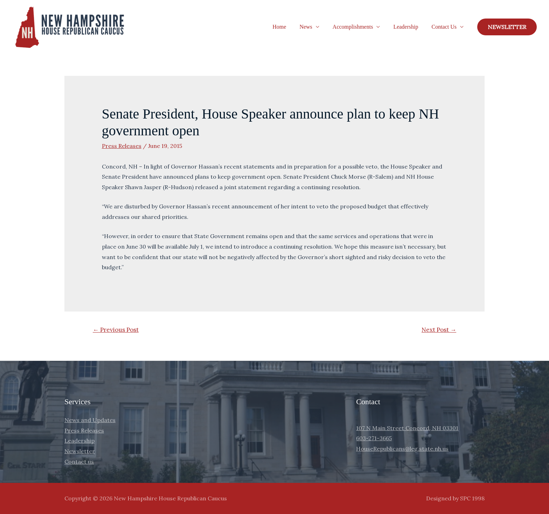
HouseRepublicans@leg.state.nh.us (402, 448)
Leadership (408, 27)
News (313, 27)
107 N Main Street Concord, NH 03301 (407, 427)
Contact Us (445, 27)
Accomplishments (358, 27)
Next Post (439, 330)
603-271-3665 (374, 438)
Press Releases (121, 145)
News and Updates (90, 419)
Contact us (79, 461)
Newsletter (79, 451)
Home (289, 27)
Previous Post (116, 330)
